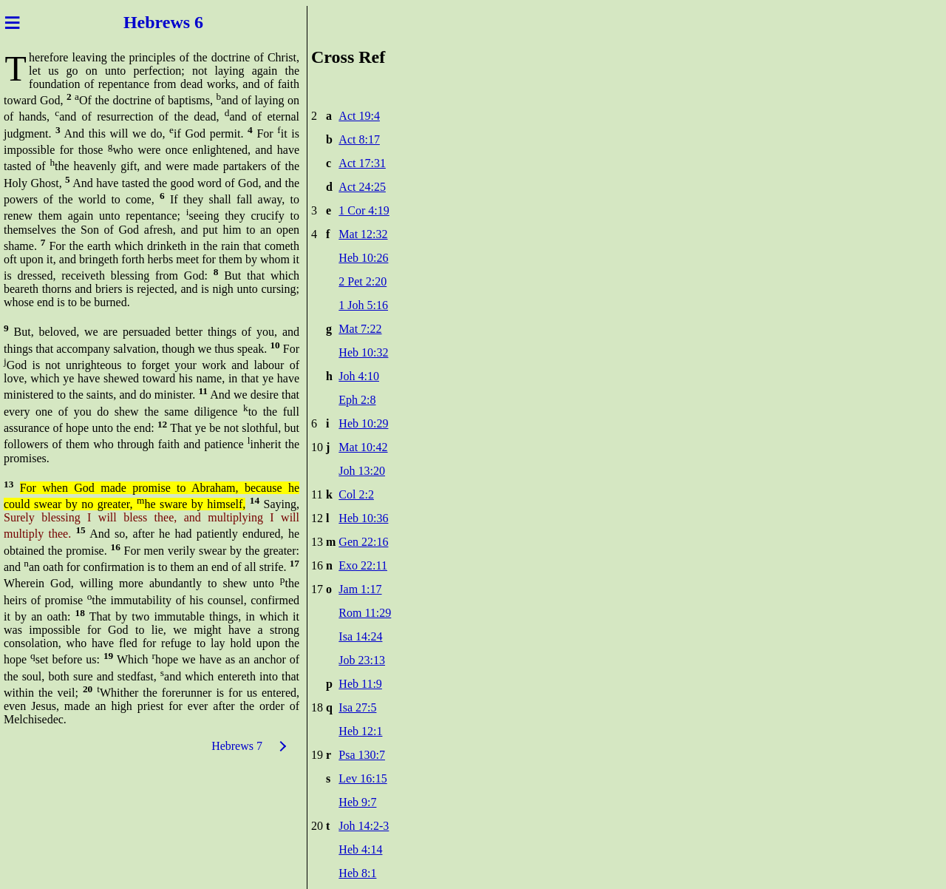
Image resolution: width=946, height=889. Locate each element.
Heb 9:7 (357, 802)
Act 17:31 (362, 163)
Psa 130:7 (361, 754)
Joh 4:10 (358, 376)
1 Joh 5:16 (363, 305)
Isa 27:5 (357, 707)
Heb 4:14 (360, 849)
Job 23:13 (361, 660)
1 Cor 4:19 (363, 210)
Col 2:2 (356, 494)
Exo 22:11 (362, 565)
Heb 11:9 (360, 683)
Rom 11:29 (364, 612)
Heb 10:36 (363, 518)
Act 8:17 (359, 139)
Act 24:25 (362, 186)
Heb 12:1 (360, 731)
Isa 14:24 (360, 636)
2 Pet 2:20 (362, 281)
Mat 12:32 (362, 234)
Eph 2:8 (356, 399)
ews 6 (185, 22)
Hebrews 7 (236, 746)
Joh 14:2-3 (363, 825)
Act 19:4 (359, 115)
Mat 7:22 (359, 328)
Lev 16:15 (362, 778)
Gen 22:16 (363, 541)
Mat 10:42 (362, 447)
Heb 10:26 (363, 257)
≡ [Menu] (12, 22)
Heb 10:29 (363, 423)
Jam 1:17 (359, 589)
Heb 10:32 (363, 352)
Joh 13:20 (361, 470)
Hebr (141, 22)
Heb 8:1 (357, 873)
